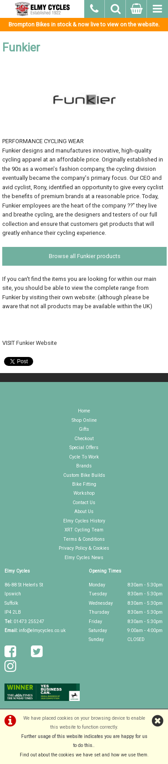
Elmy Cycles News (84, 557)
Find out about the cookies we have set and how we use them (83, 755)
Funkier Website (36, 343)
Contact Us (84, 502)
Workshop (84, 493)
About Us (84, 511)
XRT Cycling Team (84, 530)
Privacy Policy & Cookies (84, 548)
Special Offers (84, 447)
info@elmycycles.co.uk (42, 630)
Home (84, 411)
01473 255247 (28, 621)
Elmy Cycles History (84, 521)
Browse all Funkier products (85, 256)
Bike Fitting (84, 484)
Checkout (84, 438)
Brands (84, 466)
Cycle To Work (84, 457)
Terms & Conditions (84, 539)
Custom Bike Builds (84, 475)
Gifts (84, 429)
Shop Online (84, 420)
